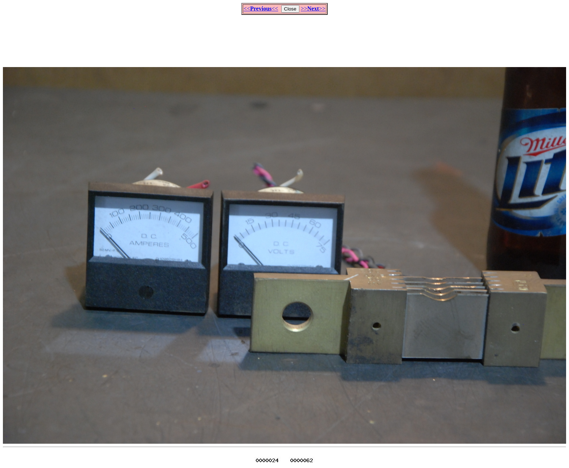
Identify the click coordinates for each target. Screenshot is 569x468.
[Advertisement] (284, 37)
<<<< (260, 8)
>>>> (313, 8)
